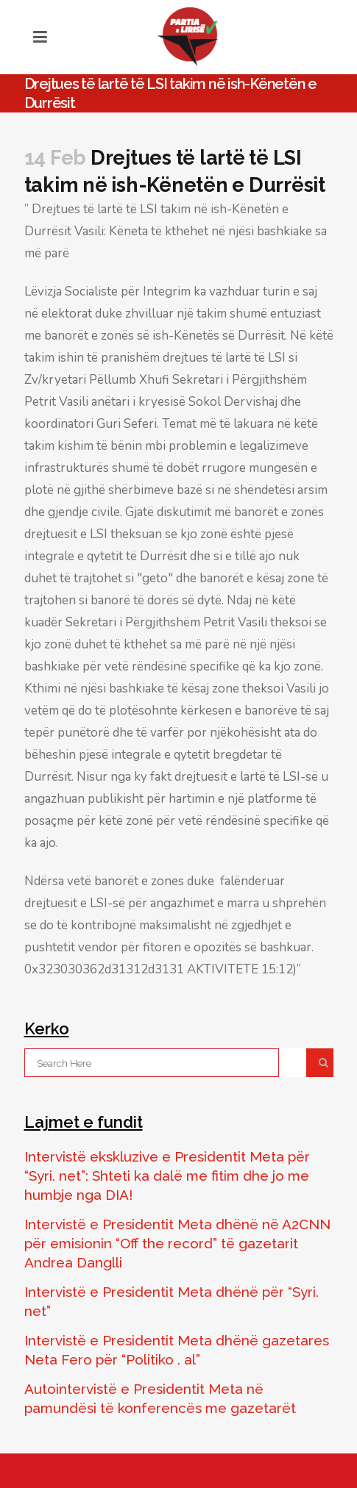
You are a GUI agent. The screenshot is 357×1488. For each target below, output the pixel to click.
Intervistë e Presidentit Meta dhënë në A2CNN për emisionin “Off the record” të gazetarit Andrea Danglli (177, 1243)
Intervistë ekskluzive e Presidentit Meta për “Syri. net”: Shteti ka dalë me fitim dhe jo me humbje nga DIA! (167, 1175)
